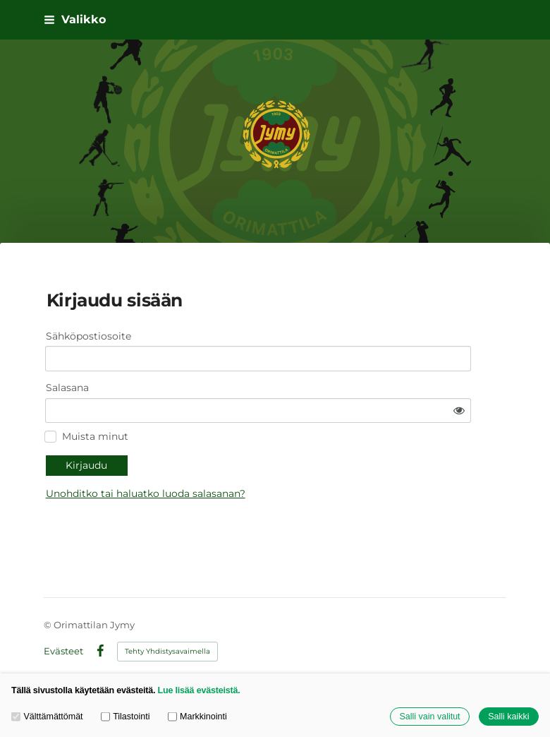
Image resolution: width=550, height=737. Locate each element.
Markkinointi (197, 716)
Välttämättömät (47, 716)
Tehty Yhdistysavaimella (167, 629)
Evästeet (63, 629)
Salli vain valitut (429, 716)
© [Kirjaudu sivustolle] (49, 603)
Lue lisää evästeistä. (199, 690)
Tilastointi (125, 716)
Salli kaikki (508, 716)
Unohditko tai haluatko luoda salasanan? (263, 456)
